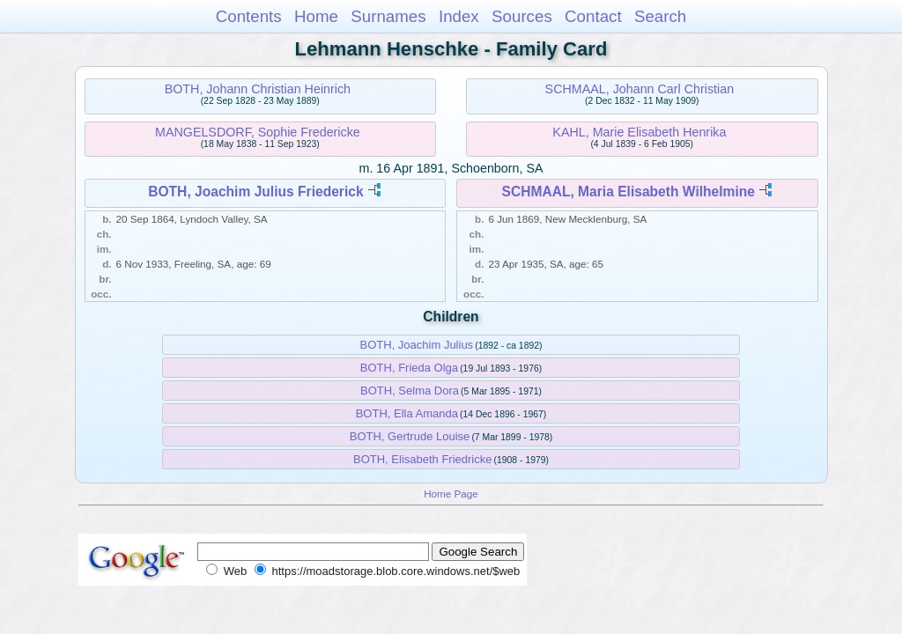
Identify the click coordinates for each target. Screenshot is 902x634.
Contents (249, 16)
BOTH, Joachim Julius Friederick (255, 191)
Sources (522, 16)
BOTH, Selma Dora (409, 390)
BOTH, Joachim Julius (417, 344)
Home (316, 16)
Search (660, 16)
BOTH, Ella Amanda (407, 413)
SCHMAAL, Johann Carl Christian (640, 89)
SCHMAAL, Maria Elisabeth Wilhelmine (628, 191)
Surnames (388, 16)
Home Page (451, 493)
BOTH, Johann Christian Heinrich (258, 89)
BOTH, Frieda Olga (409, 367)
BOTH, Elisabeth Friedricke (422, 459)
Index (459, 16)
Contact (593, 16)
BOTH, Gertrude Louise (410, 436)
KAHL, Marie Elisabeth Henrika (639, 132)
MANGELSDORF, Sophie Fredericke (257, 132)
